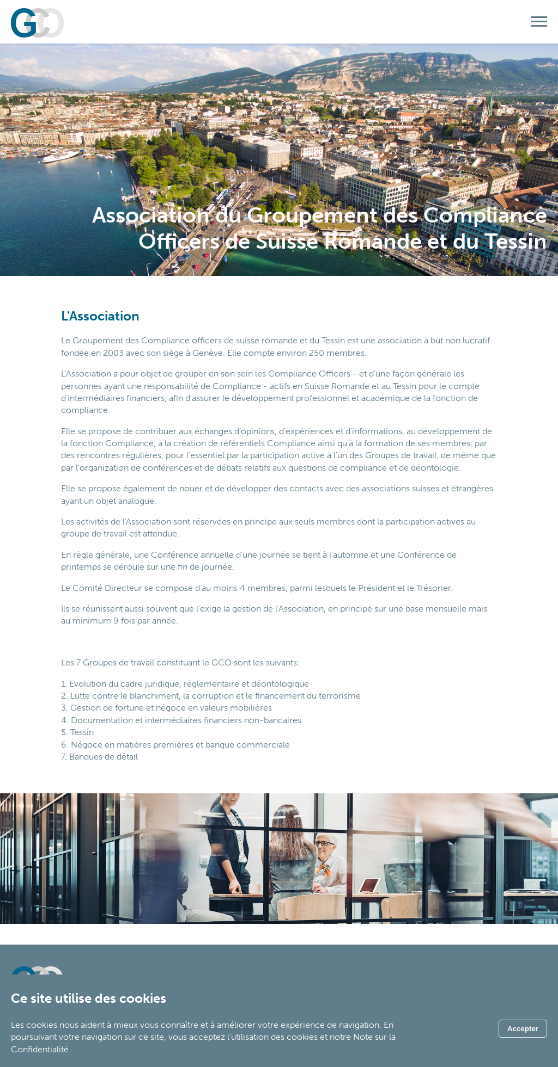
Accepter (522, 1029)
